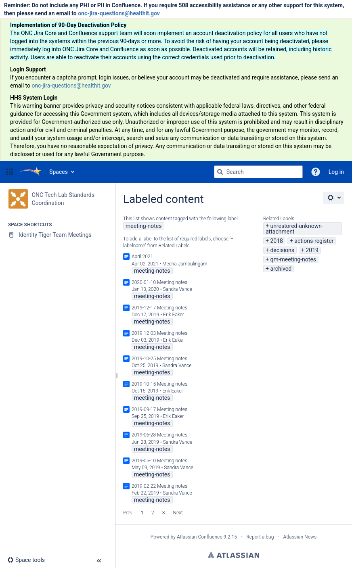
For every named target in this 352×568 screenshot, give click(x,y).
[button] (9, 172)
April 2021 (142, 256)
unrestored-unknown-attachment (294, 229)
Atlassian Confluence (199, 537)
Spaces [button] (58, 172)
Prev (127, 513)
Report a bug (260, 537)
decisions (282, 250)
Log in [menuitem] (336, 172)
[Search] (220, 172)
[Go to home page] (30, 171)
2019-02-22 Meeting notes (159, 486)
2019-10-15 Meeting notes (159, 384)
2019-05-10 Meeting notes (159, 461)
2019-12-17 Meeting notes (159, 308)
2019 (312, 250)
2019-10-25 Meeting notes (159, 358)
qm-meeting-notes (293, 259)
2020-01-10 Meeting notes (159, 282)
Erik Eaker (173, 314)
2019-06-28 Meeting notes (159, 435)
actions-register (313, 241)
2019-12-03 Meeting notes (159, 333)
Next (177, 513)
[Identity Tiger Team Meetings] (57, 235)
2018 (276, 241)
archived (280, 268)
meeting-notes (144, 226)
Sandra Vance (177, 289)
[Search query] (258, 171)
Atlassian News (300, 537)
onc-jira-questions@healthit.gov (119, 13)
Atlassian (233, 554)
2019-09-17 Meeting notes (159, 409)
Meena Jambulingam (184, 264)
